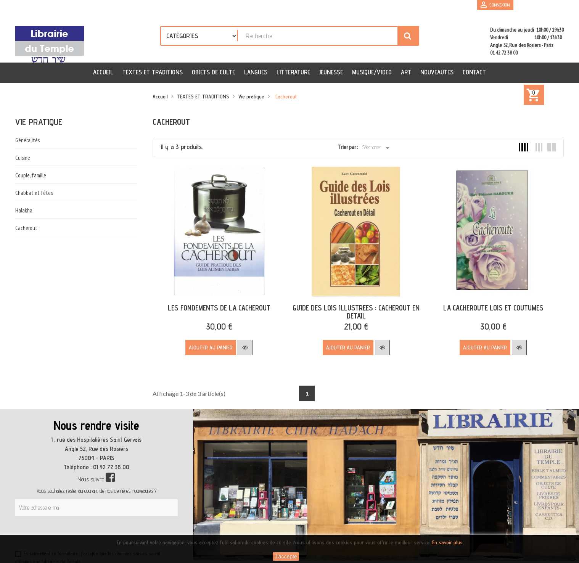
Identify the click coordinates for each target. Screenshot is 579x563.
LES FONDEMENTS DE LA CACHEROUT (217, 305)
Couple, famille (30, 175)
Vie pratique (38, 121)
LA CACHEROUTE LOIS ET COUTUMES (487, 305)
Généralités (27, 140)
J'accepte (286, 556)
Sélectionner (377, 148)
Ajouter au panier (210, 345)
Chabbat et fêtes (34, 192)
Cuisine (22, 157)
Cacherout (26, 228)
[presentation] (88, 532)
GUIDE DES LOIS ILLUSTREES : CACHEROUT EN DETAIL (352, 309)
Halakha (23, 210)
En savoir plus (447, 542)
